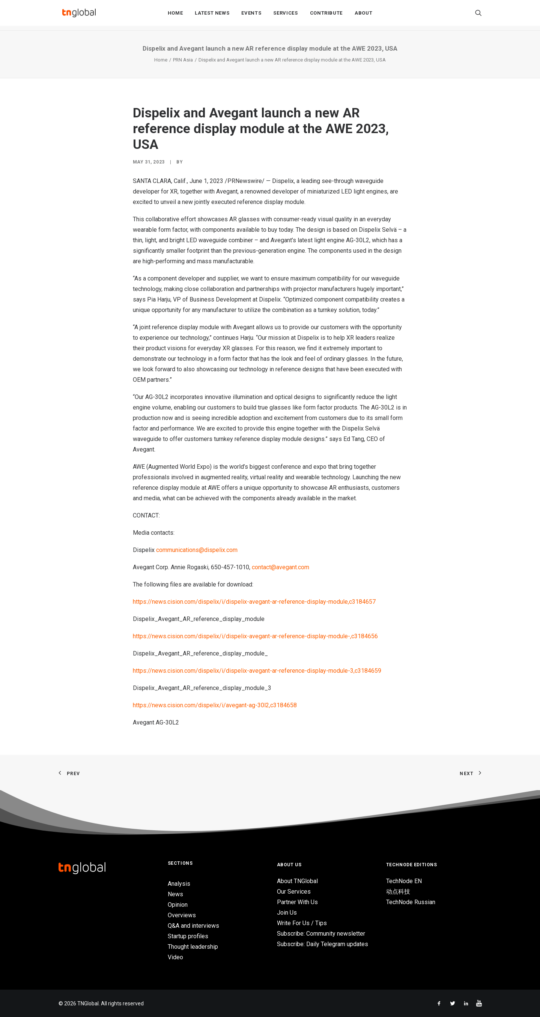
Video (175, 957)
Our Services (294, 891)
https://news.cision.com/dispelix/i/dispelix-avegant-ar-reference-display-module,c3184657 (254, 601)
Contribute (326, 15)
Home (175, 15)
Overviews (182, 915)
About (363, 15)
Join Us (287, 912)
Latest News (212, 15)
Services (285, 15)
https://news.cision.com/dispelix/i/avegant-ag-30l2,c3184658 (215, 705)
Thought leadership (193, 946)
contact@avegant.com (280, 567)
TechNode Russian (410, 902)
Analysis (179, 883)
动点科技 (398, 891)
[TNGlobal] (79, 15)
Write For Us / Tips (302, 923)
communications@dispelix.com (197, 550)
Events (251, 15)
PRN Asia (183, 60)
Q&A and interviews (193, 925)
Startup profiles (188, 936)
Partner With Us (297, 902)
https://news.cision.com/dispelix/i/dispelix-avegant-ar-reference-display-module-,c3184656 (255, 636)
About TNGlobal (297, 881)
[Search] (478, 15)
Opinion (178, 904)
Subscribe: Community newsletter (321, 933)
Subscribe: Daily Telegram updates (322, 944)
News (175, 894)
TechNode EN (404, 881)
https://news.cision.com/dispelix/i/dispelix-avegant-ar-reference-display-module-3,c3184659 (257, 670)
